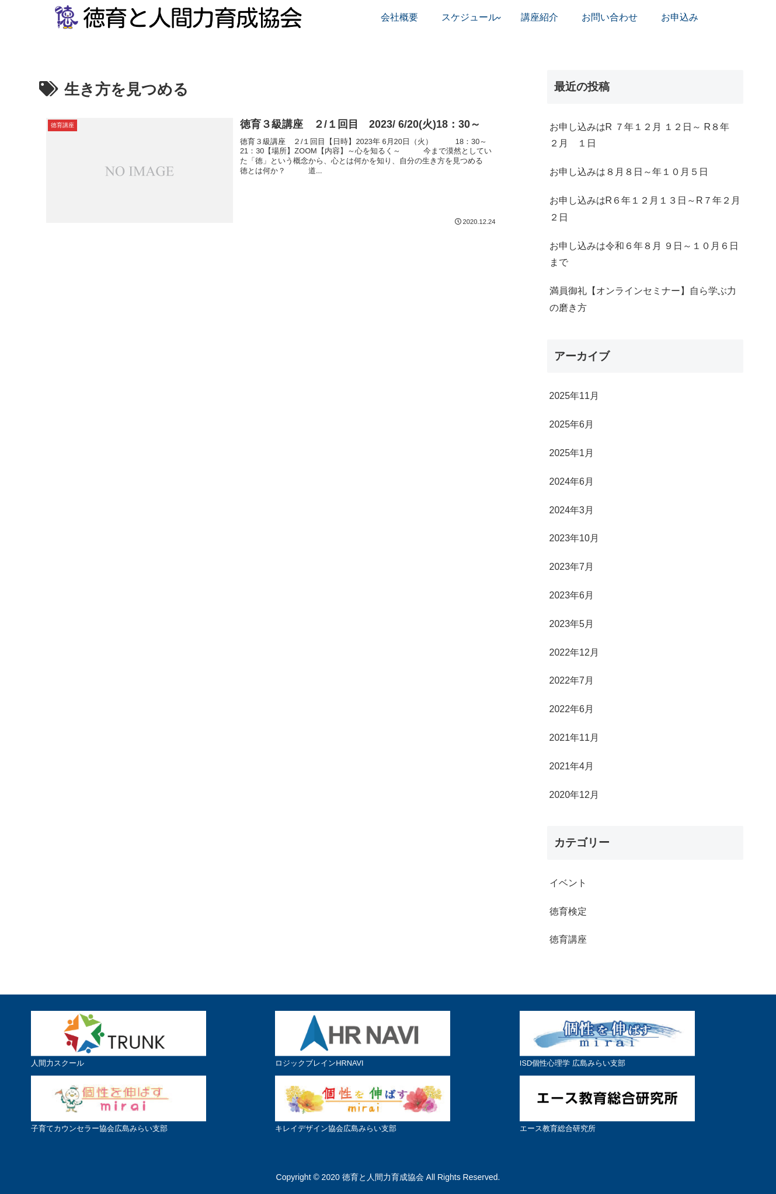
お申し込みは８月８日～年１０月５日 (628, 172)
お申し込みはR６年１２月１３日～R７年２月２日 (644, 208)
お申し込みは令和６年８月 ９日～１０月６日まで (644, 254)
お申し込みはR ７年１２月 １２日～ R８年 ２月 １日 (639, 135)
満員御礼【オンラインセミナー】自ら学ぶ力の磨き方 (642, 299)
